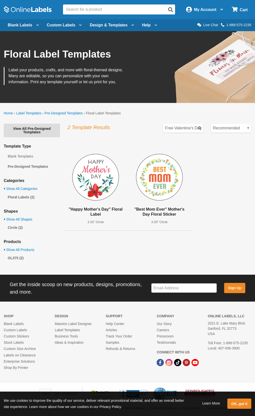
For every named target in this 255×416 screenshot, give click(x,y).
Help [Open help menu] (149, 25)
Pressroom (165, 336)
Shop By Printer (16, 368)
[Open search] (170, 9)
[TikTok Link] (178, 362)
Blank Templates (20, 156)
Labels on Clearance (20, 355)
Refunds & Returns (120, 349)
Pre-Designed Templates (64, 113)
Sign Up (234, 288)
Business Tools (66, 336)
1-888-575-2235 (236, 25)
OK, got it (239, 404)
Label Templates (29, 113)
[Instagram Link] (169, 362)
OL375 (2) (16, 258)
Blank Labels (14, 324)
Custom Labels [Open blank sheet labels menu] (64, 25)
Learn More (211, 403)
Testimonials (166, 342)
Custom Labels (15, 330)
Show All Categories (20, 189)
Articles (111, 330)
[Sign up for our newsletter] (184, 288)
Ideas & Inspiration (69, 342)
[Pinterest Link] (187, 362)
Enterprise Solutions (19, 361)
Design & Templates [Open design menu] (112, 25)
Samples (112, 342)
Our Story (164, 324)
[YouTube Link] (195, 362)
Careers (163, 330)
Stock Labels (14, 342)
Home (8, 113)
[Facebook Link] (161, 362)
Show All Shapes (18, 219)
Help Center (115, 324)
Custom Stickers (16, 336)
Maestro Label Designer (73, 324)
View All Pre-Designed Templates (32, 130)
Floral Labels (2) (21, 197)
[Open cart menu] (239, 9)
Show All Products (19, 250)
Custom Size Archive (20, 349)
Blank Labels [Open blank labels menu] (23, 25)
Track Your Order (119, 336)
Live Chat (207, 25)
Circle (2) (15, 228)
